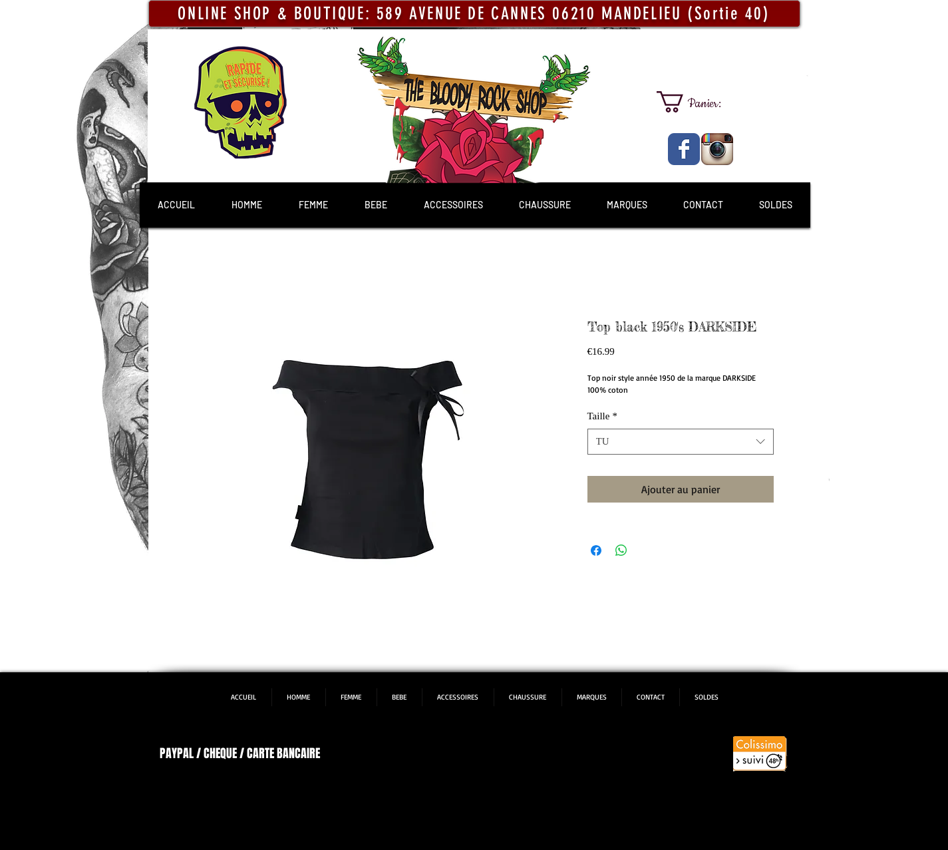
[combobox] (680, 442)
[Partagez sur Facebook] (596, 550)
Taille (602, 416)
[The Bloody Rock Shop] (684, 149)
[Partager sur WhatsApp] (621, 550)
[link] (700, 101)
